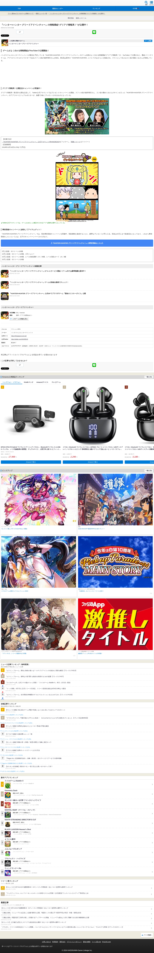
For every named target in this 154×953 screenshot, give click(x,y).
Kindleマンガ (28, 382)
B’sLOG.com (106, 942)
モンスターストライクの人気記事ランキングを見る (16, 747)
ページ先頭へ (148, 935)
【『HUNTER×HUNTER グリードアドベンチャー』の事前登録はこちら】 (77, 243)
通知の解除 (86, 942)
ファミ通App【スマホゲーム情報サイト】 (21, 13)
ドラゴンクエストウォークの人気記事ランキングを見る (17, 723)
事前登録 (71, 18)
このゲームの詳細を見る (20, 319)
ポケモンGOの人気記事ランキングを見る (13, 771)
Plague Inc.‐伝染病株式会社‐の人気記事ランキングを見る (17, 763)
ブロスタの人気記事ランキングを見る (12, 755)
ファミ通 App (8, 3)
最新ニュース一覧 (41, 13)
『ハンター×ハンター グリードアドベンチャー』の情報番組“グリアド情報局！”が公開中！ (77, 13)
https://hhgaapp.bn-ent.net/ (19, 336)
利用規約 (55, 942)
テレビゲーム (56, 382)
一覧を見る (148, 377)
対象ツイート (75, 142)
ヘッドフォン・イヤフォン (12, 382)
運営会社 (62, 942)
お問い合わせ (46, 942)
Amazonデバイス (42, 382)
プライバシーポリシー (74, 942)
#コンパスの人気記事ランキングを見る (12, 714)
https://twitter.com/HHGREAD (19, 339)
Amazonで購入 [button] (31, 462)
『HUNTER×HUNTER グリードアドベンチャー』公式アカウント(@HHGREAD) (31, 142)
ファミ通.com (96, 942)
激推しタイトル (81, 18)
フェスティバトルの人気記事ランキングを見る (14, 731)
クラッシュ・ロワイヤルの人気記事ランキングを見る (16, 739)
